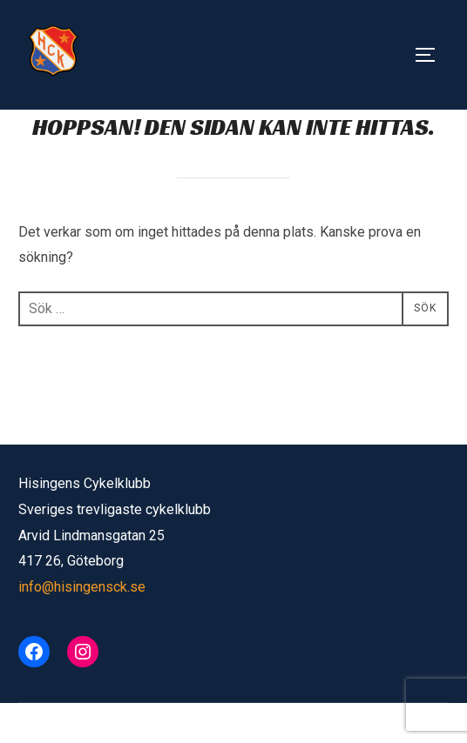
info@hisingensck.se (82, 627)
